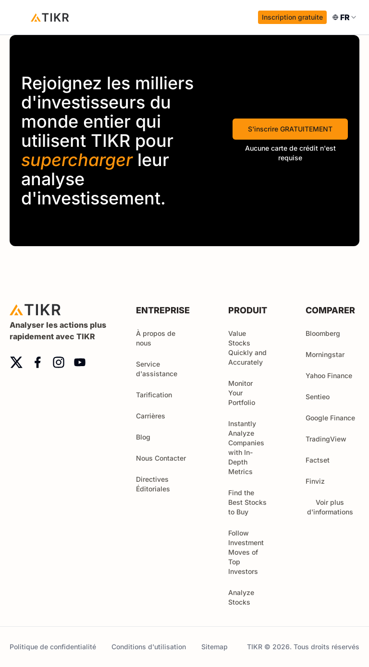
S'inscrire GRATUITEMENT (290, 129)
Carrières (150, 416)
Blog (143, 437)
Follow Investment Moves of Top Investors (246, 552)
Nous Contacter (161, 458)
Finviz (315, 481)
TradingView (326, 439)
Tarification (154, 395)
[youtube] (79, 362)
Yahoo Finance (329, 375)
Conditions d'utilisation (148, 647)
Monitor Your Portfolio (241, 392)
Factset (318, 460)
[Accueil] (50, 17)
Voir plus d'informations (333, 507)
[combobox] (345, 17)
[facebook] (37, 362)
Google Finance (330, 418)
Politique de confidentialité (53, 647)
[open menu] (19, 17)
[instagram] (58, 362)
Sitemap (214, 647)
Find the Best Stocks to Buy (247, 502)
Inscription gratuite (292, 17)
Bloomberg (323, 333)
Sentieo (318, 397)
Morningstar (325, 354)
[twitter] (16, 362)
